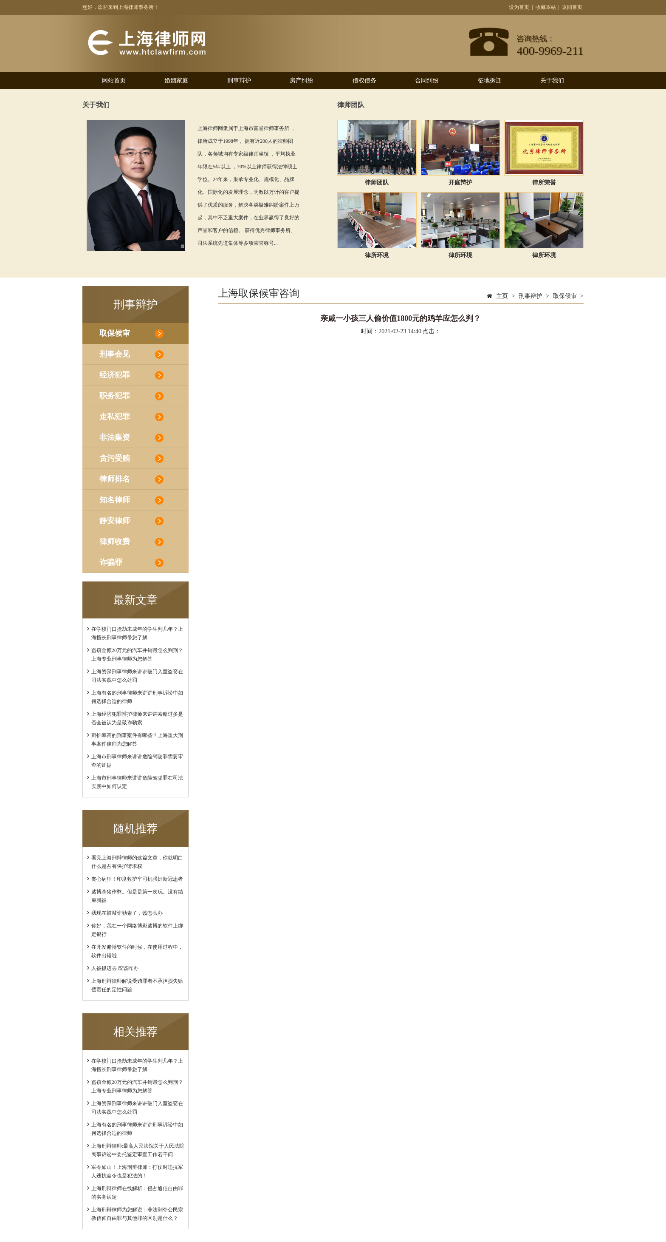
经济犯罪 (114, 375)
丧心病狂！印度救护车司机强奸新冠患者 (137, 879)
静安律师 (114, 520)
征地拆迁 (490, 80)
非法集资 (114, 437)
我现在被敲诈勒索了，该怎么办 (127, 913)
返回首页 (572, 7)
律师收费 (114, 541)
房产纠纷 (301, 80)
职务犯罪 (114, 395)
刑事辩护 (239, 80)
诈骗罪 (110, 562)
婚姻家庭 (176, 80)
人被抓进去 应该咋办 (114, 968)
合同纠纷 (427, 80)
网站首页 (114, 80)
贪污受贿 (114, 458)
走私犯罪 (114, 416)
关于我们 (552, 80)
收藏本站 (546, 7)
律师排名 (114, 479)
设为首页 (519, 7)
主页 (502, 296)
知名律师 (114, 500)
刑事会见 (114, 354)
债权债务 (364, 80)
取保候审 (114, 333)
